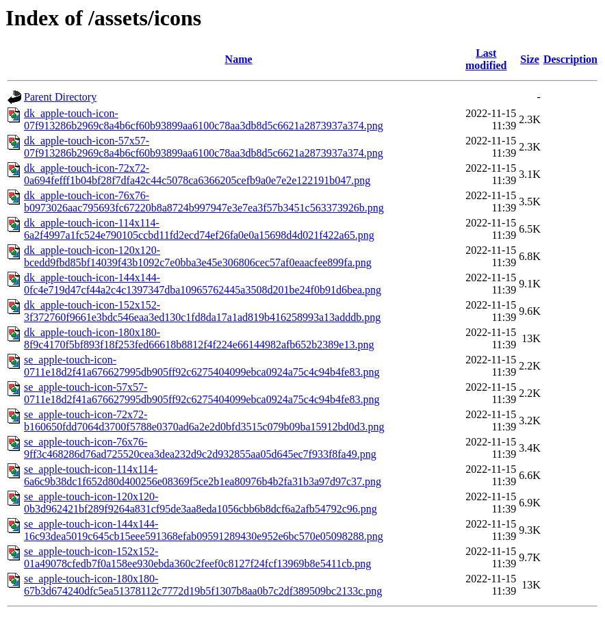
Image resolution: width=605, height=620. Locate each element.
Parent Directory (60, 97)
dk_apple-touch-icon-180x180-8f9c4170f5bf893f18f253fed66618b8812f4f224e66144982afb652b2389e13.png (199, 338)
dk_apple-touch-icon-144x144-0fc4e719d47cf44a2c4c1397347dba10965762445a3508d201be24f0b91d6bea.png (202, 284)
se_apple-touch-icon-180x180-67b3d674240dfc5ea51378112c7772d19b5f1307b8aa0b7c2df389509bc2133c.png (203, 585)
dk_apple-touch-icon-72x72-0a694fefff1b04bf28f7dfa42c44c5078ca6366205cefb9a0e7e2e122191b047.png (197, 174)
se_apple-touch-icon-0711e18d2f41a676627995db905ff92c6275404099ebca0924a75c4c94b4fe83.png (201, 366)
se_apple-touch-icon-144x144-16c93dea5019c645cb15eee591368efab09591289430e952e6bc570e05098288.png (203, 530)
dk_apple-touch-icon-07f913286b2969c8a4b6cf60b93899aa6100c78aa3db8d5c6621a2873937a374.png (203, 119)
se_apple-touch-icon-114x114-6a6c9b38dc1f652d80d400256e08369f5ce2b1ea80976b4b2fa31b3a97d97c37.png (202, 475)
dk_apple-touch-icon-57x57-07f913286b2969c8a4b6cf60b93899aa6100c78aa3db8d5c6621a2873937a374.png (203, 147)
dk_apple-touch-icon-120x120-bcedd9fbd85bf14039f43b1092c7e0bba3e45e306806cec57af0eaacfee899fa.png (198, 256)
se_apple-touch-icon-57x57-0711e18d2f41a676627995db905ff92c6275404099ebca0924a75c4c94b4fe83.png (201, 393)
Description (570, 59)
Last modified (485, 59)
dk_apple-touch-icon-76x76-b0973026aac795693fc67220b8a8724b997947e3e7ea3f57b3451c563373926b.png (204, 202)
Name (239, 59)
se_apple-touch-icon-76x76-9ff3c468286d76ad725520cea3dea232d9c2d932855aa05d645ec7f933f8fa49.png (200, 448)
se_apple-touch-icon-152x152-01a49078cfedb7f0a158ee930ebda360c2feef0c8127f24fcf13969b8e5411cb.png (197, 557)
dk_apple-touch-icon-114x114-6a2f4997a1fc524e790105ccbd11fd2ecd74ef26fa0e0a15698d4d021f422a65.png (199, 229)
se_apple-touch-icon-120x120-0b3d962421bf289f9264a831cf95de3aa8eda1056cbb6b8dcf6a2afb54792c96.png (200, 503)
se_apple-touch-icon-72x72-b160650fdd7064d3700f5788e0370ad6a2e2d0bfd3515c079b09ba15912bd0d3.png (204, 420)
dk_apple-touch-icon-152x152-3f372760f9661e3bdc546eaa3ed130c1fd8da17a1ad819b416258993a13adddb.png (202, 311)
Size (529, 59)
